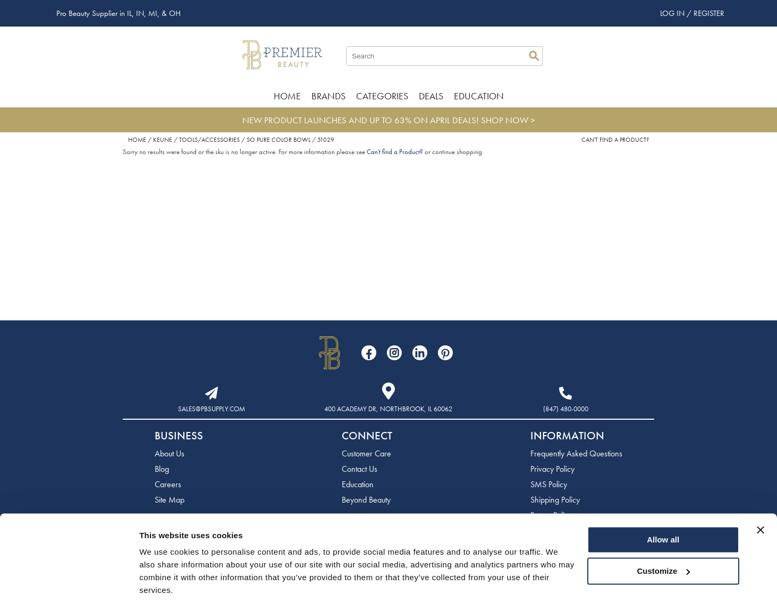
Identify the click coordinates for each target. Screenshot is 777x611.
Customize (663, 541)
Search (534, 55)
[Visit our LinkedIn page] (419, 352)
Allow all (663, 510)
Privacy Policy (552, 468)
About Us (169, 453)
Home (287, 96)
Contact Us (359, 468)
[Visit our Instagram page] (394, 352)
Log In (673, 13)
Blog (162, 468)
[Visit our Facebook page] (368, 352)
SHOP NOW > (508, 120)
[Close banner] (760, 500)
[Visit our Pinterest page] (445, 352)
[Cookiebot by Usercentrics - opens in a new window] (68, 590)
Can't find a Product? (615, 139)
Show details (164, 590)
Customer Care (366, 453)
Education (479, 96)
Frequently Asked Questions (576, 453)
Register (709, 13)
